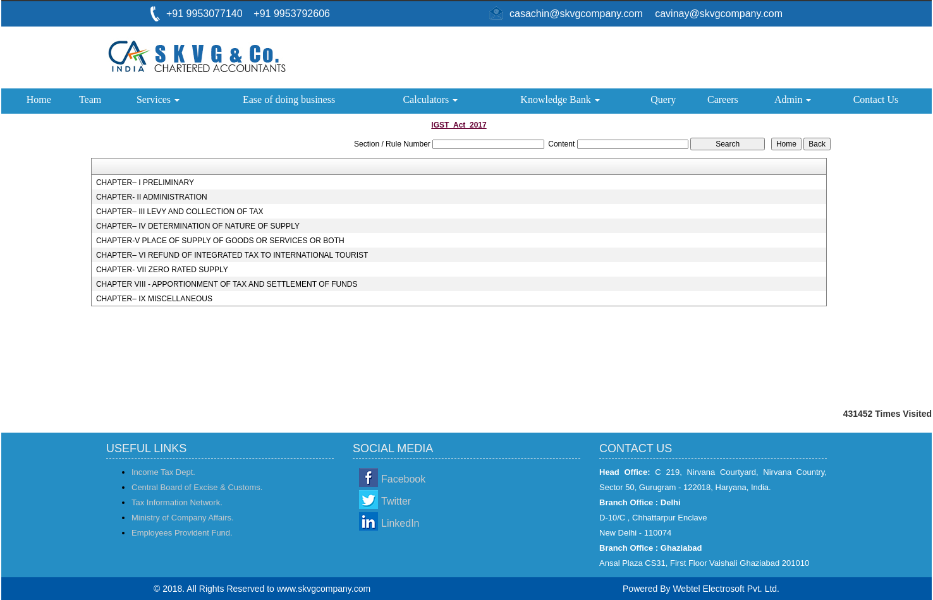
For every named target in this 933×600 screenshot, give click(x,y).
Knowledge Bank (560, 99)
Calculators (430, 99)
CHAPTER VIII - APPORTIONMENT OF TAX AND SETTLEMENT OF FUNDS (227, 284)
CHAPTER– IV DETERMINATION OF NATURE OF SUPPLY (198, 226)
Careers (722, 99)
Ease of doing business (289, 99)
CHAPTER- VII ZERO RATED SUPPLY (162, 269)
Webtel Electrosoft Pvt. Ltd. (726, 589)
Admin (792, 99)
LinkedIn (400, 523)
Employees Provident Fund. (182, 532)
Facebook (403, 479)
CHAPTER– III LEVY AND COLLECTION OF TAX (180, 211)
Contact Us (876, 99)
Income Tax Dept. (163, 472)
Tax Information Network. (177, 502)
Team (90, 99)
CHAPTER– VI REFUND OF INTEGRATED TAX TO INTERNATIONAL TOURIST (232, 255)
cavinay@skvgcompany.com (719, 13)
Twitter (396, 501)
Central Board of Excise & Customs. (196, 487)
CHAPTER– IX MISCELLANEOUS (154, 298)
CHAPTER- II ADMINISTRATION (151, 197)
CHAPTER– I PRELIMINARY (145, 182)
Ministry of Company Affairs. (182, 517)
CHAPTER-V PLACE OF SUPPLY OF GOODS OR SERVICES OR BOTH (220, 240)
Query (663, 99)
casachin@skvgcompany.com (576, 13)
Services (158, 99)
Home (39, 99)
